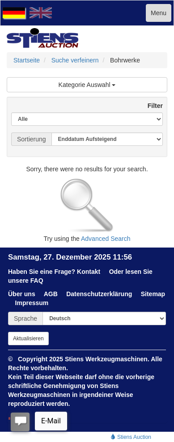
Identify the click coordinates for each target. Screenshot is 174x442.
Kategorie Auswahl (87, 84)
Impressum (32, 302)
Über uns (21, 293)
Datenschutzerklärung (99, 293)
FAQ (36, 280)
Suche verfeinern (75, 60)
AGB (51, 293)
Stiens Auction (130, 437)
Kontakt (88, 271)
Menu (158, 13)
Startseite (26, 60)
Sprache (25, 318)
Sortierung (31, 139)
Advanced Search (106, 238)
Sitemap (153, 293)
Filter (151, 105)
